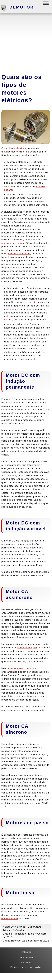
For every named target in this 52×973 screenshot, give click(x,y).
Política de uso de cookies (26, 967)
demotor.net (26, 957)
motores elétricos (16, 148)
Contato (26, 962)
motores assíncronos (19, 668)
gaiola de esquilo (27, 647)
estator (8, 319)
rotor (34, 302)
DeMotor (21, 7)
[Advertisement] (26, 42)
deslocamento (9, 918)
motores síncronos (19, 253)
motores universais (12, 243)
